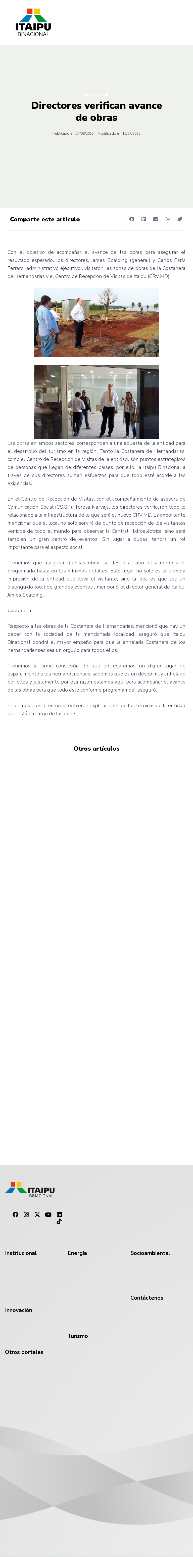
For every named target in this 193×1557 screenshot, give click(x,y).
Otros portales (24, 1352)
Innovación (18, 1310)
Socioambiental (150, 1253)
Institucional (96, 94)
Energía (77, 1253)
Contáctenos (146, 1298)
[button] (131, 219)
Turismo (78, 1336)
